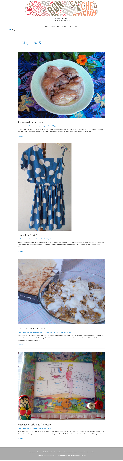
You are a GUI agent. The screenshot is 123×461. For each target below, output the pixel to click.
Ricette (53, 27)
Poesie (64, 27)
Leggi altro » (21, 136)
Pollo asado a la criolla (35, 123)
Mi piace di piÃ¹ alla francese (40, 425)
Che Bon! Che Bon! (61, 18)
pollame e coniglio (36, 126)
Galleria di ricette (36, 332)
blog (32, 239)
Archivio (76, 27)
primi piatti (62, 332)
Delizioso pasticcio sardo (37, 329)
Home (46, 27)
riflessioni (37, 429)
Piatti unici (55, 332)
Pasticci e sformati (46, 332)
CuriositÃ (37, 239)
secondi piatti (46, 126)
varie (41, 239)
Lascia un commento (24, 126)
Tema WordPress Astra (50, 456)
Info (70, 27)
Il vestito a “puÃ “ (30, 236)
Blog (58, 27)
